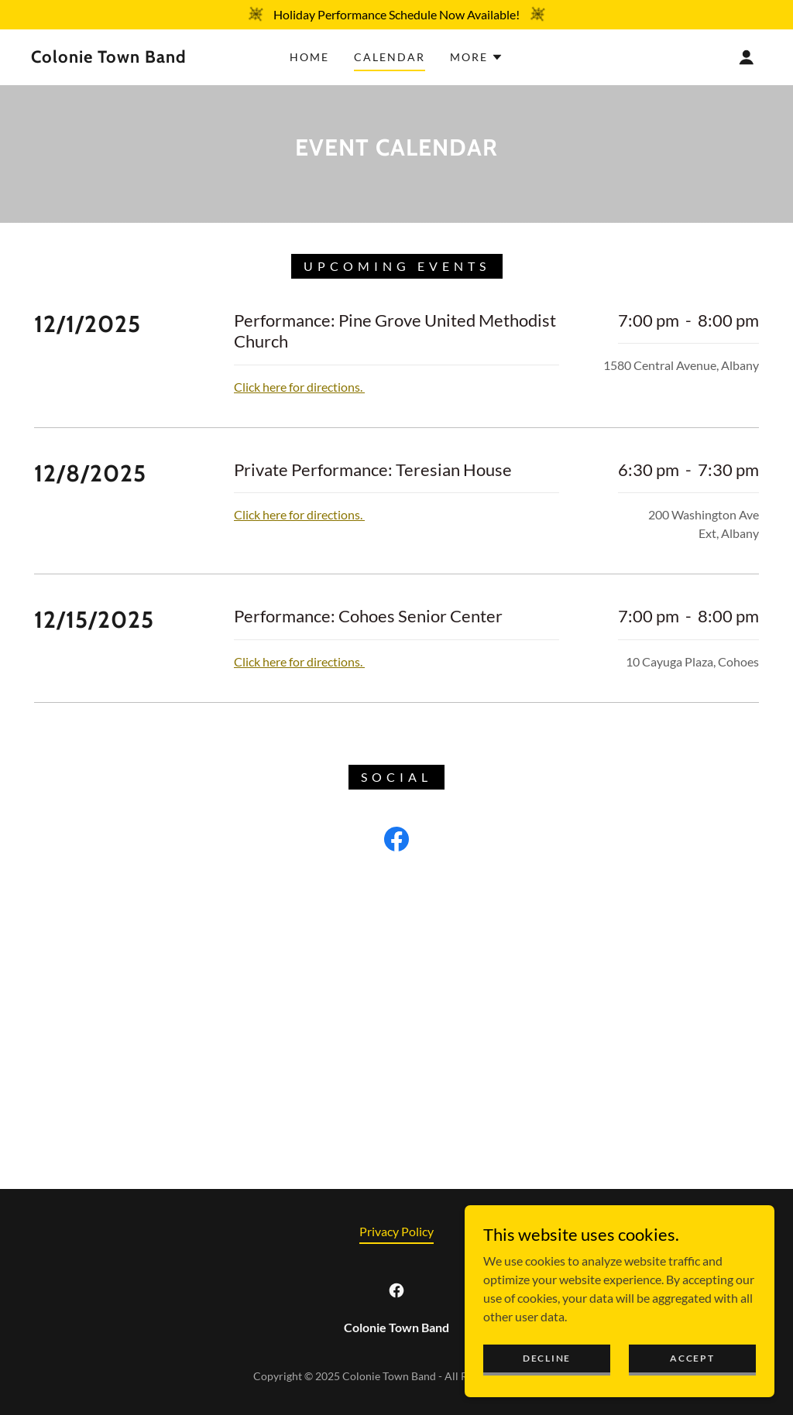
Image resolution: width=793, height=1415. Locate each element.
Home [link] (309, 56)
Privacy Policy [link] (396, 1231)
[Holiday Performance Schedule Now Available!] (396, 14)
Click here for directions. (299, 386)
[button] (476, 57)
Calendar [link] (389, 56)
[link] (128, 57)
